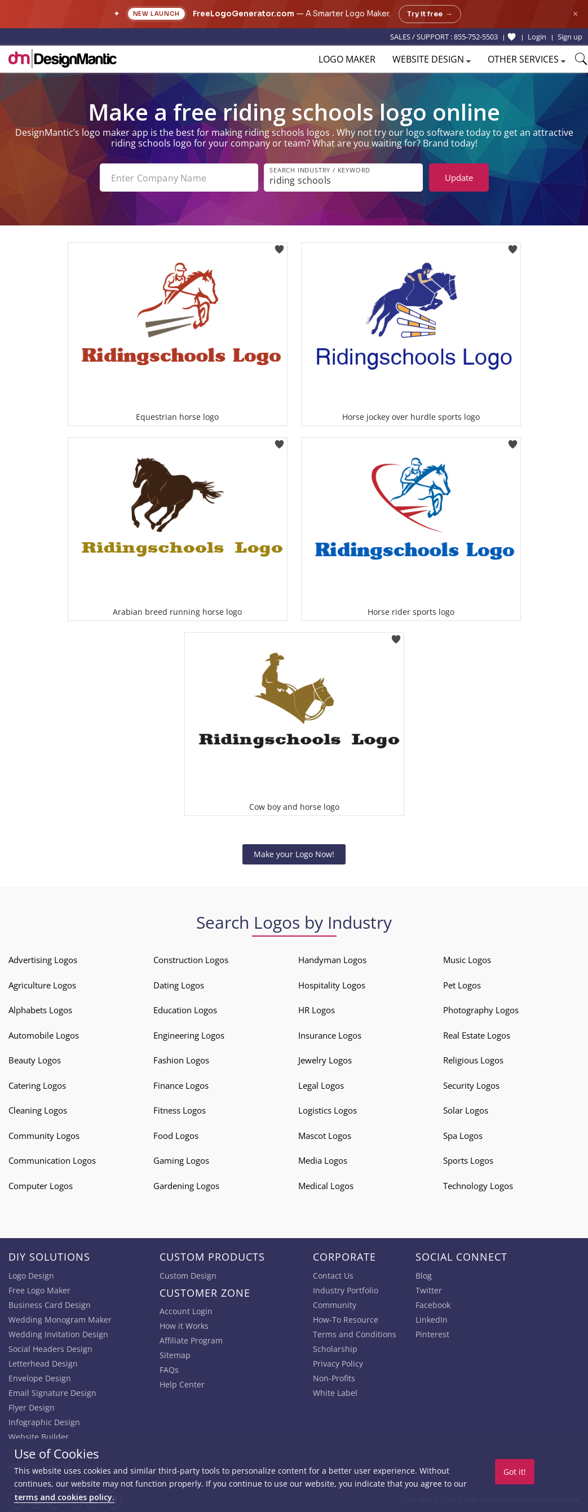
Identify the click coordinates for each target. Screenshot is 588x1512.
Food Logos (175, 1135)
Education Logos (185, 1010)
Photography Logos (481, 1010)
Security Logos (471, 1085)
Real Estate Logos (476, 1035)
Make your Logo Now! (294, 854)
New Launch (156, 13)
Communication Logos (52, 1160)
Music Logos (467, 959)
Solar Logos (465, 1110)
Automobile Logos (43, 1035)
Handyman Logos (332, 959)
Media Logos (322, 1160)
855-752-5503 (476, 37)
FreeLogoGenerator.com (243, 14)
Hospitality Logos (331, 985)
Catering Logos (37, 1085)
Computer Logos (40, 1185)
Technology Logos (478, 1185)
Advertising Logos (42, 959)
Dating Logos (178, 985)
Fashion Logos (181, 1060)
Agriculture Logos (42, 985)
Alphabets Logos (40, 1010)
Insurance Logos (329, 1035)
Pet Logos (462, 985)
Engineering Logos (188, 1035)
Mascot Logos (324, 1135)
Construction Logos (190, 959)
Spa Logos (463, 1135)
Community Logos (43, 1135)
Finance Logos (181, 1085)
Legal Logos (321, 1085)
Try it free (430, 14)
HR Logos (316, 1010)
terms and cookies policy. (64, 1497)
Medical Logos (325, 1185)
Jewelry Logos (325, 1060)
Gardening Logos (186, 1185)
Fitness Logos (179, 1110)
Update (459, 177)
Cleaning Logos (37, 1110)
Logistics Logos (327, 1110)
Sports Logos (468, 1160)
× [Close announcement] (575, 14)
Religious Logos (473, 1060)
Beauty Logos (34, 1060)
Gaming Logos (181, 1160)
